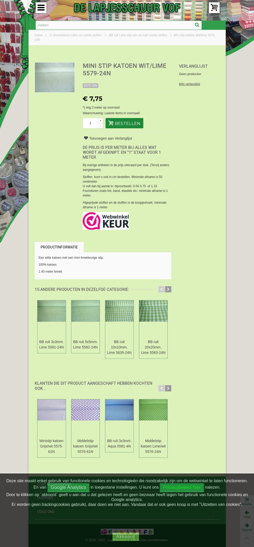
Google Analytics (68, 487)
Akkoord (125, 536)
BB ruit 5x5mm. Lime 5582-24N (85, 344)
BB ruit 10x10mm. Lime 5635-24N (119, 347)
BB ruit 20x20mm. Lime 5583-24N (153, 347)
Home (39, 35)
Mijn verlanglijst (189, 84)
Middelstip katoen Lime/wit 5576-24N (153, 446)
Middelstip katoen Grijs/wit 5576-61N (85, 446)
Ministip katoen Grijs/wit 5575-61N (51, 446)
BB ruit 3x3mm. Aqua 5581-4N (119, 443)
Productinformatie (59, 247)
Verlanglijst (193, 66)
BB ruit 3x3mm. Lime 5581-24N (51, 344)
